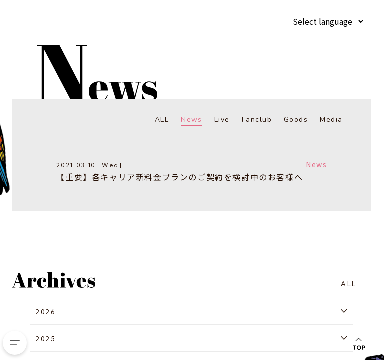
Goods (296, 119)
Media (331, 119)
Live (222, 119)
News (192, 119)
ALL (163, 119)
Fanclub (257, 119)
